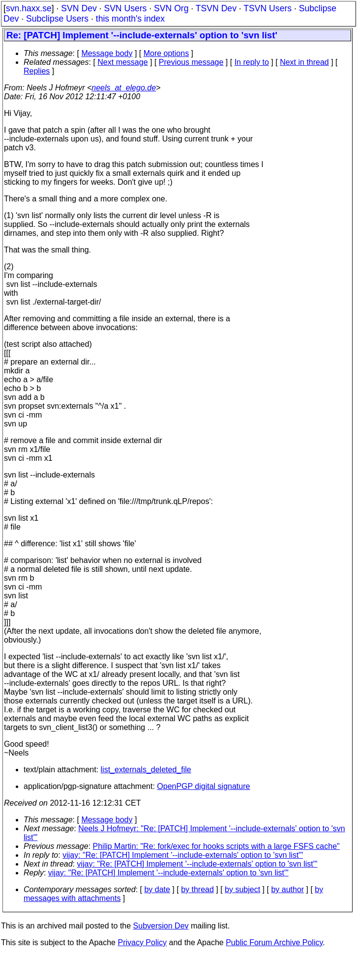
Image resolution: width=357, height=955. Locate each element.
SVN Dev (78, 8)
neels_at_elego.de (123, 88)
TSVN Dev (216, 8)
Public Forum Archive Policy (274, 942)
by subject (242, 889)
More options (166, 53)
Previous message (191, 62)
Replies (37, 71)
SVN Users (125, 8)
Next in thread (304, 62)
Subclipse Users (57, 19)
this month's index (130, 19)
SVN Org (171, 8)
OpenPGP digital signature (203, 786)
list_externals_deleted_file (146, 769)
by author (287, 889)
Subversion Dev (161, 926)
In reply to (252, 62)
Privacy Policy (142, 942)
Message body (106, 53)
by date (157, 889)
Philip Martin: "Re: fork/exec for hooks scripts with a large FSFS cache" (216, 846)
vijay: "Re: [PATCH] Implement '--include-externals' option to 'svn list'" (182, 855)
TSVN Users (267, 8)
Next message (122, 62)
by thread (197, 889)
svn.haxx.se (29, 8)
